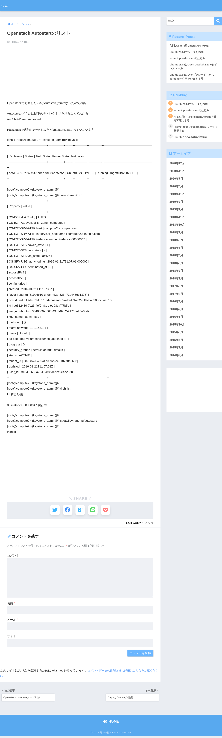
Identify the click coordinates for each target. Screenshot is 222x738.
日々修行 (9, 5)
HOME (111, 723)
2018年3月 (177, 268)
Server (148, 523)
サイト (11, 636)
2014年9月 (177, 362)
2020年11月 (177, 173)
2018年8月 (177, 244)
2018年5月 (177, 260)
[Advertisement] (80, 72)
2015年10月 (177, 331)
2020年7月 (177, 181)
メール (12, 620)
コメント (13, 556)
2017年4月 (177, 299)
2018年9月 (177, 236)
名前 (11, 603)
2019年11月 (177, 197)
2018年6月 (177, 252)
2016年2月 (177, 315)
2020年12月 (177, 165)
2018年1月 (177, 283)
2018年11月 (177, 220)
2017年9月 (177, 291)
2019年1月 (177, 213)
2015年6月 (177, 347)
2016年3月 (177, 307)
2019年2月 (177, 205)
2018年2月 (177, 276)
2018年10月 (177, 228)
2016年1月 (177, 323)
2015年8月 (177, 339)
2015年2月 (177, 354)
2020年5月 (177, 189)
